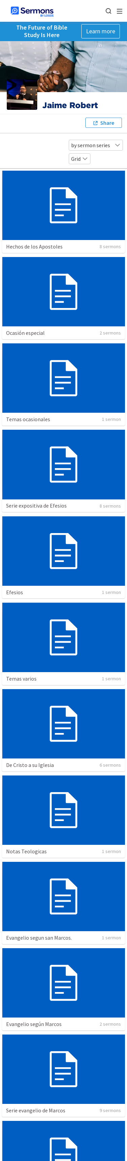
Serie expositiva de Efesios (36, 505)
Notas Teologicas (26, 851)
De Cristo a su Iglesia (30, 765)
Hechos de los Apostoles (34, 246)
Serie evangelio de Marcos (35, 1110)
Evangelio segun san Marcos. (39, 937)
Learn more (100, 31)
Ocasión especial (25, 332)
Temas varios (21, 678)
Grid (79, 158)
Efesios (14, 592)
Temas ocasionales (28, 419)
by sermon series (96, 145)
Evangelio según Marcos (34, 1024)
